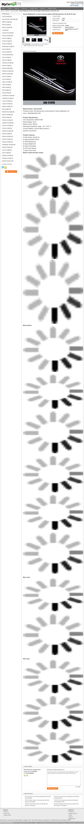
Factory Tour (24, 8)
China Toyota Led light (13, 820)
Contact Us (42, 8)
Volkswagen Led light (7, 144)
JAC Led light (5, 79)
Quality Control (33, 8)
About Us (17, 8)
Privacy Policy (3, 820)
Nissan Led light (6, 114)
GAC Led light (5, 57)
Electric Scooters (6, 161)
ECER (69, 820)
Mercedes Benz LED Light (8, 19)
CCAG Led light (6, 41)
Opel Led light (5, 117)
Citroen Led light (6, 35)
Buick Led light (6, 27)
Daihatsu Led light (6, 155)
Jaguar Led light (6, 82)
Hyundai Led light (6, 71)
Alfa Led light (5, 152)
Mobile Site (72, 818)
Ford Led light (5, 52)
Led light (4, 30)
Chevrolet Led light (7, 32)
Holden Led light (6, 73)
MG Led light (5, 109)
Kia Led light (5, 90)
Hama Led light (6, 65)
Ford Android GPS (6, 54)
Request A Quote (75, 3)
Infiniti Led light (6, 147)
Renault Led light (6, 131)
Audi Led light (5, 16)
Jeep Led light (5, 84)
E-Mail (70, 815)
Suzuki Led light (6, 139)
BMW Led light (6, 22)
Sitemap (71, 817)
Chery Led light (6, 43)
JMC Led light (5, 87)
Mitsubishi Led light (7, 112)
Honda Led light (6, 68)
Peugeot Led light (6, 122)
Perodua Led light (6, 158)
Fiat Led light (5, 49)
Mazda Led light (6, 106)
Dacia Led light (6, 38)
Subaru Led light (6, 136)
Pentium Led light (6, 120)
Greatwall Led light (7, 62)
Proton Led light (6, 128)
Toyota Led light (14, 10)
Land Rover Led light (7, 95)
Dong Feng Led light (7, 46)
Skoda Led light (6, 133)
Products (10, 8)
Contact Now (58, 33)
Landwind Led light (7, 98)
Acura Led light (6, 150)
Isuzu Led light (6, 76)
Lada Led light (5, 92)
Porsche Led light (6, 125)
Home (3, 8)
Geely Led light (6, 60)
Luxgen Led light (6, 103)
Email (82, 3)
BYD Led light (5, 24)
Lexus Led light (6, 101)
